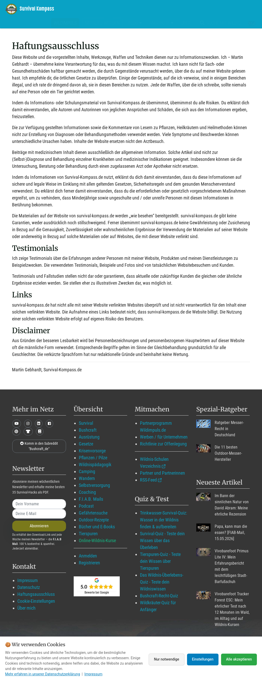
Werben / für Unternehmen (164, 437)
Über (186, 23)
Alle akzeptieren (239, 659)
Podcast (86, 506)
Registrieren (89, 562)
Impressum (27, 580)
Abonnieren (39, 525)
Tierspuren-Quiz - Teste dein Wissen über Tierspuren (160, 561)
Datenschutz (28, 587)
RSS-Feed (148, 480)
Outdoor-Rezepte (94, 519)
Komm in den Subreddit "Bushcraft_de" (39, 446)
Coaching (87, 492)
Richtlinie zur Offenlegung (163, 443)
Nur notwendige (166, 659)
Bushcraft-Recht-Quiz (159, 595)
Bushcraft (87, 430)
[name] (39, 504)
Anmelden (88, 555)
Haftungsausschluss (36, 594)
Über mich (26, 608)
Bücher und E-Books (97, 526)
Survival (86, 423)
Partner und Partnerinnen (162, 473)
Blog (135, 23)
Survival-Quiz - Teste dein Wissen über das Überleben (162, 540)
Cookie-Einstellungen (36, 601)
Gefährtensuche (93, 513)
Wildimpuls (65, 23)
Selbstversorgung (94, 485)
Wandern (87, 478)
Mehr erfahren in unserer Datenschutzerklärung (42, 674)
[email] (39, 514)
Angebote (161, 23)
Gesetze (86, 443)
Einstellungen (202, 659)
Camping (87, 471)
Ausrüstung (89, 437)
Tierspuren (88, 533)
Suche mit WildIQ (219, 23)
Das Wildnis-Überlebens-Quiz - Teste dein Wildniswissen (161, 581)
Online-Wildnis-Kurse (97, 540)
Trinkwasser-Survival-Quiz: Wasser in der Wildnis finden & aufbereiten (163, 519)
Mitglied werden (102, 23)
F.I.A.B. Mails (91, 499)
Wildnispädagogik (95, 464)
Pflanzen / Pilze (93, 457)
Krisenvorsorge (92, 450)
